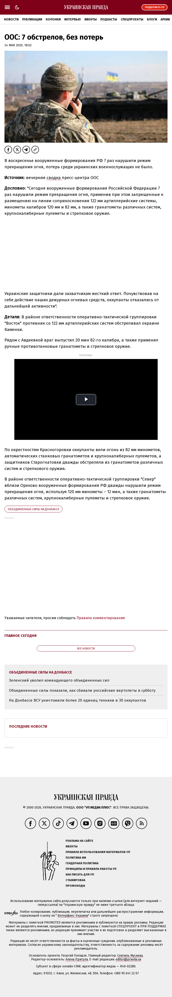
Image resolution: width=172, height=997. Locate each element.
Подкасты (108, 19)
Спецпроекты (132, 19)
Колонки (53, 19)
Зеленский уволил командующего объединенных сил (59, 680)
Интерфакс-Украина (73, 915)
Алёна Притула (77, 959)
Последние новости (28, 726)
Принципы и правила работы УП (91, 869)
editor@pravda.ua (128, 959)
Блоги (152, 19)
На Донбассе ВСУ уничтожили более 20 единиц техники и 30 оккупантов (77, 700)
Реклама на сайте (79, 840)
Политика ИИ (76, 857)
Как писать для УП (80, 874)
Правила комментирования (101, 618)
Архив (165, 19)
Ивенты (90, 19)
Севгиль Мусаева (130, 955)
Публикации (32, 19)
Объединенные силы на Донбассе (33, 509)
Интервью (72, 19)
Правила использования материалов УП (98, 852)
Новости (11, 19)
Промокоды (75, 885)
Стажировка (75, 880)
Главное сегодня (20, 636)
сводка (54, 177)
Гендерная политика (82, 863)
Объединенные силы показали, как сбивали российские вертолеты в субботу (82, 690)
